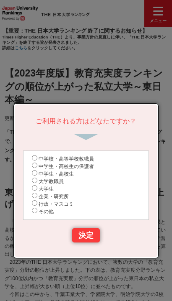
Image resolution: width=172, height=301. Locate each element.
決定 (86, 235)
